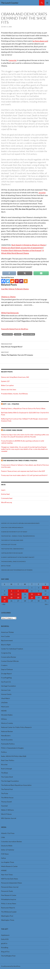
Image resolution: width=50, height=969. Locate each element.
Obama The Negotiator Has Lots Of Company (25, 353)
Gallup (3, 858)
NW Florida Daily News (9, 879)
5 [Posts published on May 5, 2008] (11, 591)
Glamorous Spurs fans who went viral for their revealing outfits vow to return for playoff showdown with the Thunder (25, 436)
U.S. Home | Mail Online (12, 430)
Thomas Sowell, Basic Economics (13, 561)
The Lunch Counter (9, 2)
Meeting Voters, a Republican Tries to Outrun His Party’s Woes (23, 408)
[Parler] (21, 281)
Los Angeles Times (7, 862)
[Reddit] (12, 281)
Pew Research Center (8, 895)
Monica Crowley (7, 723)
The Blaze (4, 773)
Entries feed (5, 494)
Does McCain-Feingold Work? (25, 345)
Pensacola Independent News (11, 883)
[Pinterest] (17, 281)
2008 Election (7, 334)
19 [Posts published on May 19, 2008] (11, 598)
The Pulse (4, 793)
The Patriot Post (7, 789)
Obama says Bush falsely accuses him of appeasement (22, 247)
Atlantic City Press (7, 833)
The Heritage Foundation (10, 781)
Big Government (7, 640)
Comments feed (6, 498)
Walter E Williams (7, 810)
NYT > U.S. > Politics (11, 404)
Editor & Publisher (7, 850)
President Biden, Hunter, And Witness (14, 394)
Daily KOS (4, 939)
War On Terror (29, 334)
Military (4, 719)
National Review (7, 731)
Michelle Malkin (7, 715)
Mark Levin (5, 707)
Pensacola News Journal (9, 887)
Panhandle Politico (8, 744)
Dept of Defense (7, 669)
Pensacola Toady (7, 891)
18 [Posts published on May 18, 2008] (4, 598)
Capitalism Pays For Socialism (12, 553)
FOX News (5, 854)
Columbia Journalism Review (11, 841)
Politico (4, 752)
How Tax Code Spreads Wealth (12, 527)
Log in (3, 490)
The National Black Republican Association (16, 785)
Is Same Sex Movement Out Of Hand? (14, 532)
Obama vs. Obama (8, 297)
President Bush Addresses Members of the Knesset (21, 250)
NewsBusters (6, 736)
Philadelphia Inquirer (8, 899)
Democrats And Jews (8, 389)
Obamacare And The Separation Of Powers (16, 570)
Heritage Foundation (8, 686)
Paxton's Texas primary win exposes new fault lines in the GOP (23, 471)
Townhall (4, 806)
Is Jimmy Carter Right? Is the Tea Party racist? (17, 557)
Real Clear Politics (7, 760)
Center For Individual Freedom (12, 649)
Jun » (46, 604)
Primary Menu (47, 3)
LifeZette (4, 702)
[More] (26, 281)
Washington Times (7, 920)
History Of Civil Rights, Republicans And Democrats (20, 523)
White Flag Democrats (10, 313)
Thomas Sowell (6, 802)
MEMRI (4, 711)
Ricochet (4, 764)
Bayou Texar (6, 566)
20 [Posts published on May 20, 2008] (18, 598)
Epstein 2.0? (5, 381)
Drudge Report (6, 674)
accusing (42, 192)
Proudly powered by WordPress (10, 966)
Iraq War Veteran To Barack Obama (15, 289)
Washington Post (7, 916)
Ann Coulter (5, 636)
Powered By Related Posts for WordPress (14, 329)
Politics (18, 334)
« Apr (3, 604)
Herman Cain (6, 690)
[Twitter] (8, 281)
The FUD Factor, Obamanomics (12, 549)
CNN (3, 837)
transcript (12, 60)
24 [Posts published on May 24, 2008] (45, 598)
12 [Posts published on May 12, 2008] (11, 594)
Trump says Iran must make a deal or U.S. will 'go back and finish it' (24, 475)
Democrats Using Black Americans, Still (15, 377)
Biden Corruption (7, 385)
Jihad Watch (5, 698)
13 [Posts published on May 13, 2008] (18, 594)
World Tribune (6, 814)
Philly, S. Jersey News (8, 903)
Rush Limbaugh (6, 769)
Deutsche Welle (6, 846)
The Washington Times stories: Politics (20, 460)
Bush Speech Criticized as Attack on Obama (29, 245)
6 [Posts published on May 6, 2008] (18, 591)
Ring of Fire (5, 952)
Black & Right (6, 645)
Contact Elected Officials (10, 661)
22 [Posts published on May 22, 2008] (32, 598)
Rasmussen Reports (8, 908)
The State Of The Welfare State (12, 540)
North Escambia (7, 740)
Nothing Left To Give (8, 544)
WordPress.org (6, 502)
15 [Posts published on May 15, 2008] (32, 594)
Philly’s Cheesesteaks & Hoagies (12, 748)
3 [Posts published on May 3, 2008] (45, 588)
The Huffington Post (8, 956)
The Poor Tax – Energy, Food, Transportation (18, 536)
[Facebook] (3, 281)
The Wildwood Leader (9, 912)
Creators (4, 665)
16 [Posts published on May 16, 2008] (38, 594)
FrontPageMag (6, 678)
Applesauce (5, 935)
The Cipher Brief (7, 777)
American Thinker (7, 632)
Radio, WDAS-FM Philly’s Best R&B (13, 756)
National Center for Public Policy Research (16, 727)
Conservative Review (8, 657)
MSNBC (4, 870)
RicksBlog (4, 947)
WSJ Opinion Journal (8, 818)
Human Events (6, 694)
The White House (7, 798)
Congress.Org (6, 653)
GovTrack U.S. (6, 682)
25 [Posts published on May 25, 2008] (4, 601)
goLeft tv (4, 943)
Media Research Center (9, 866)
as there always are (40, 41)
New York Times (7, 875)
